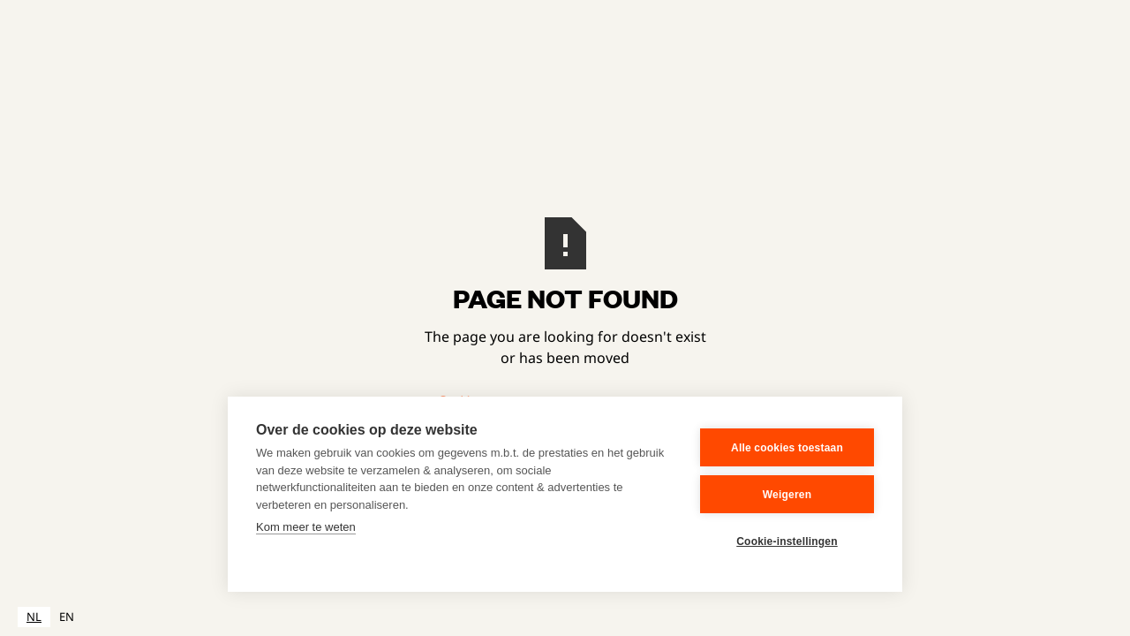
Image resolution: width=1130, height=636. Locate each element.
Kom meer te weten (306, 527)
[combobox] (34, 617)
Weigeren (787, 494)
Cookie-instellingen (786, 541)
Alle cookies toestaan (787, 448)
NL (33, 617)
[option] (66, 617)
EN (66, 617)
